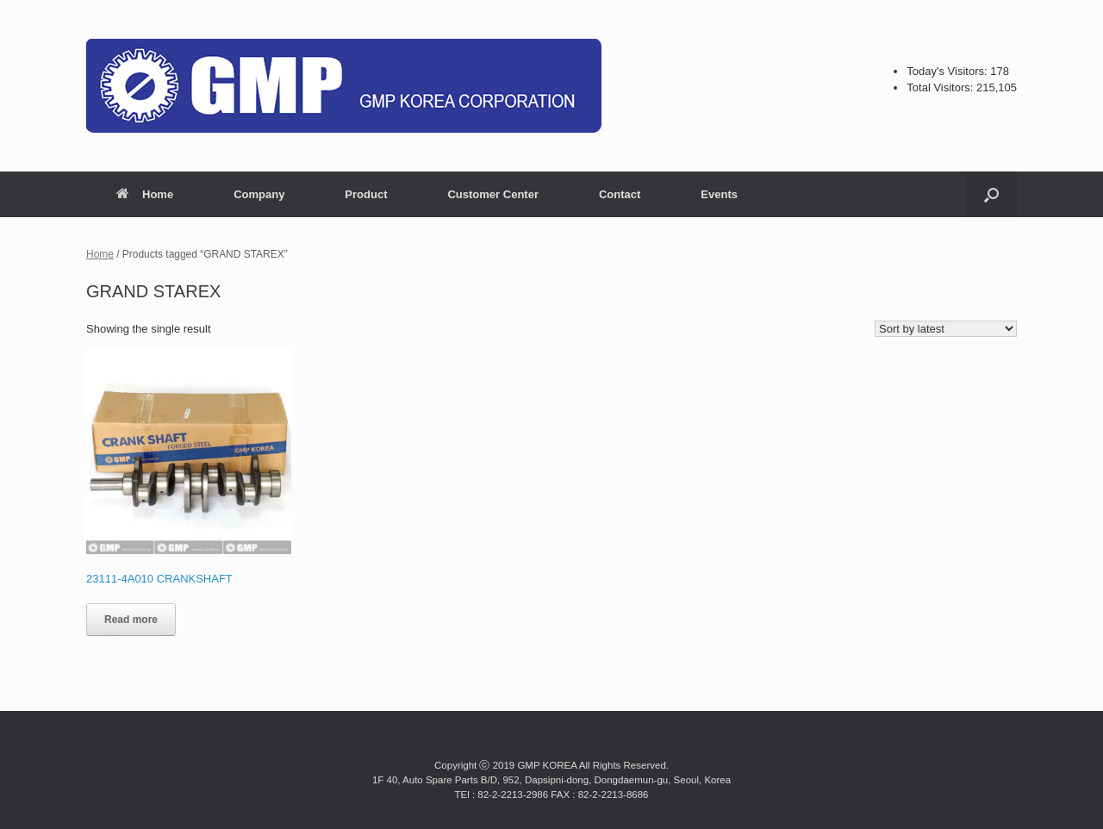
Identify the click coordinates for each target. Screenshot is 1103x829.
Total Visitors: (941, 87)
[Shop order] (946, 329)
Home (144, 194)
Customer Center (492, 194)
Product (366, 194)
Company (259, 194)
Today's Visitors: (948, 71)
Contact (619, 194)
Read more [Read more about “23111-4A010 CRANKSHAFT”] (131, 620)
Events (719, 194)
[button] (991, 194)
